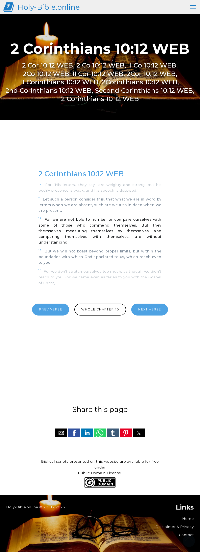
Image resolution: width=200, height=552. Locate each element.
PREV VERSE (50, 309)
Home (188, 518)
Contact (186, 535)
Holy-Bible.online (49, 7)
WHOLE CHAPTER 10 (100, 309)
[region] (100, 149)
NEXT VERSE (149, 309)
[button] (61, 433)
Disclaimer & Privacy (175, 527)
